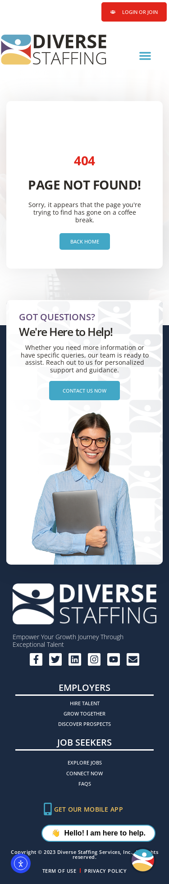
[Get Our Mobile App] (47, 809)
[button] (145, 55)
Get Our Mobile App (88, 809)
